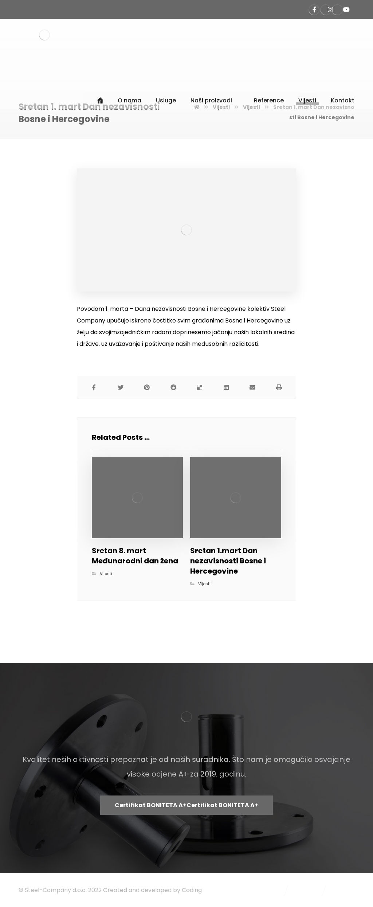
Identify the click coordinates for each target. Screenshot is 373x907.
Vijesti (106, 573)
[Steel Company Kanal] (346, 9)
